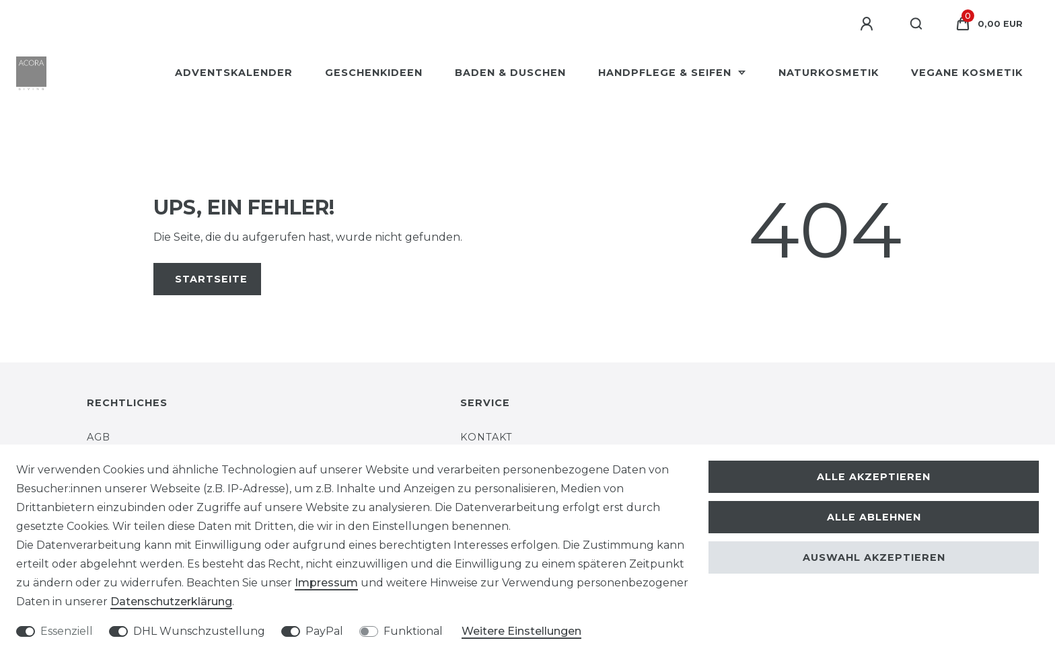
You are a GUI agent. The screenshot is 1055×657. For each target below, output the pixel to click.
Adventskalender (234, 73)
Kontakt (486, 437)
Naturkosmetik (828, 73)
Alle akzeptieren (874, 477)
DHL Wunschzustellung (199, 631)
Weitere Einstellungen (521, 631)
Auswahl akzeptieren (874, 557)
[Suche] (917, 24)
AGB (98, 437)
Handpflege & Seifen (666, 73)
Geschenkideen (374, 73)
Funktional (413, 631)
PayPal (324, 631)
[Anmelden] (869, 24)
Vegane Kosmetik (967, 73)
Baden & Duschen (510, 73)
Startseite (211, 279)
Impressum (326, 582)
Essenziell (66, 631)
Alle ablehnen (874, 517)
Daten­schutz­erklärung (171, 601)
